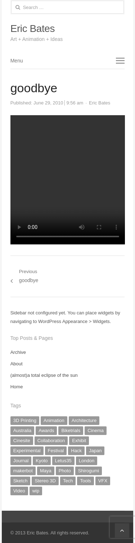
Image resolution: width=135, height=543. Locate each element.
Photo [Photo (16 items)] (65, 470)
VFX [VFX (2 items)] (102, 480)
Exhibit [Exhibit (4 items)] (79, 440)
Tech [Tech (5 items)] (68, 480)
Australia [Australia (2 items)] (22, 430)
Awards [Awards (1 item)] (46, 430)
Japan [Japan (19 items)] (95, 450)
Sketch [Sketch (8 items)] (20, 480)
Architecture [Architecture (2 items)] (84, 420)
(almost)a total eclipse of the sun (44, 375)
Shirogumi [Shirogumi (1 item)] (88, 470)
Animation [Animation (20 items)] (54, 420)
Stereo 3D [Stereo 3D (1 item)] (45, 480)
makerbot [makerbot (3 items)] (23, 470)
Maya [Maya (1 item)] (45, 470)
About (16, 363)
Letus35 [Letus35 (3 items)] (63, 460)
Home (16, 386)
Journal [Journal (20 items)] (21, 460)
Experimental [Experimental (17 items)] (27, 450)
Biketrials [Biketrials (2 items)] (70, 430)
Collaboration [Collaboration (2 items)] (51, 440)
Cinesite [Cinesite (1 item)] (21, 440)
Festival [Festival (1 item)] (56, 450)
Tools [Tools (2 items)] (85, 480)
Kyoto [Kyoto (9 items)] (42, 460)
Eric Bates (32, 28)
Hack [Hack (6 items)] (76, 450)
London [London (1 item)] (86, 460)
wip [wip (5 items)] (36, 490)
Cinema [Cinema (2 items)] (95, 430)
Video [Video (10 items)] (19, 490)
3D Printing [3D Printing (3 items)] (24, 420)
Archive (18, 352)
